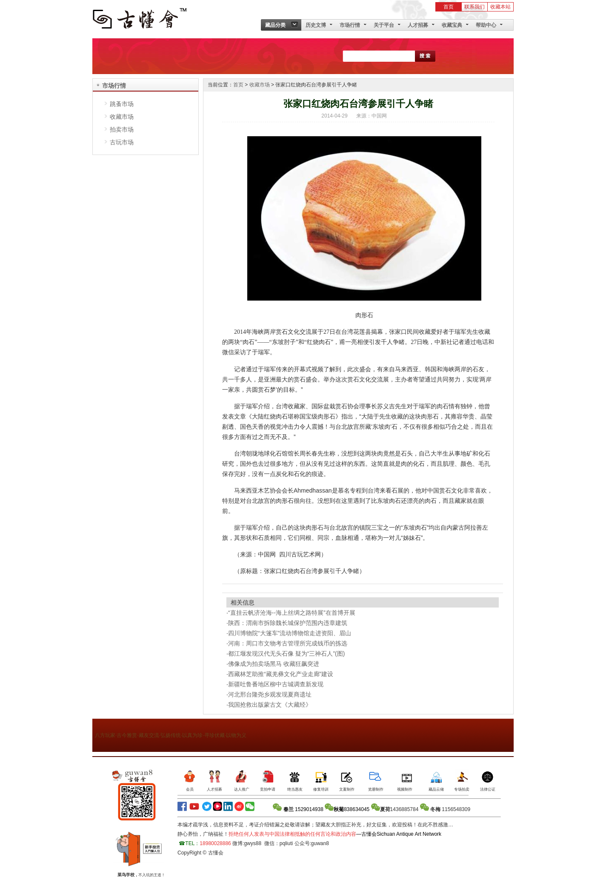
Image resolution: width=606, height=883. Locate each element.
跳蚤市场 (122, 103)
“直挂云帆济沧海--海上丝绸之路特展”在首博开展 (291, 612)
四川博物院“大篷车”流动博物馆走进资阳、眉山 (289, 633)
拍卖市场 (122, 129)
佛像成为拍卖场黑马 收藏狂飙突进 (273, 663)
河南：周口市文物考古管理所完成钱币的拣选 (289, 643)
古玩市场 (122, 142)
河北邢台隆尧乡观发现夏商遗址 (271, 694)
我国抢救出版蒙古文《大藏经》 (270, 704)
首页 (448, 7)
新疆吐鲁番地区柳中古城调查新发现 (277, 684)
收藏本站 (500, 7)
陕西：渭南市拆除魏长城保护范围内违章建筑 (289, 622)
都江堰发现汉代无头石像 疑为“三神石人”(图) (287, 653)
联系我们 (474, 7)
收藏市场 (122, 116)
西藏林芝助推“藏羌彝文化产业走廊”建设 (282, 674)
